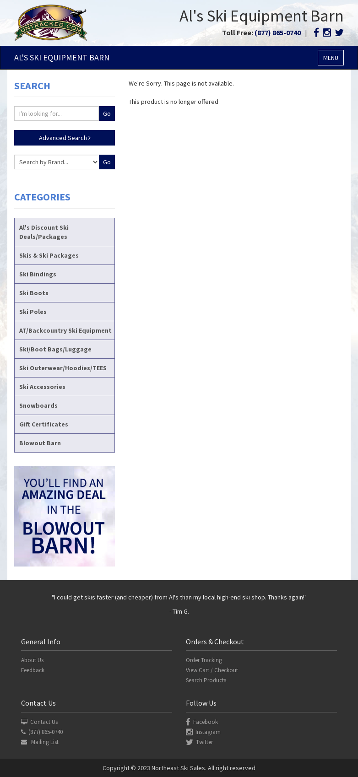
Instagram (203, 732)
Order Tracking (204, 660)
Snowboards (38, 405)
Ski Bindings (37, 274)
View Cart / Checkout (212, 670)
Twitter (199, 742)
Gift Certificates (43, 424)
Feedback (32, 670)
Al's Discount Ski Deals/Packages (44, 232)
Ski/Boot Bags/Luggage (55, 349)
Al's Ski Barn (61, 57)
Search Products (206, 680)
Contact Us (39, 722)
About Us (32, 660)
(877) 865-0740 (278, 32)
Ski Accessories (42, 387)
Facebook (202, 722)
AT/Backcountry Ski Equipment (65, 330)
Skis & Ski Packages (49, 255)
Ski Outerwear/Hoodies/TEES (63, 368)
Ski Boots (34, 293)
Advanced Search (65, 138)
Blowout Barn (40, 443)
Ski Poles (33, 312)
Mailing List (40, 742)
